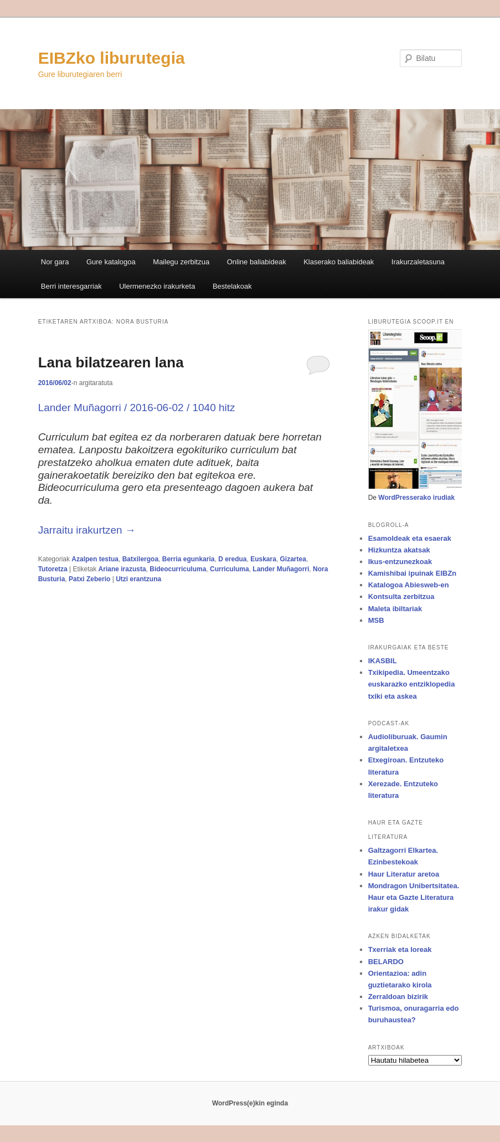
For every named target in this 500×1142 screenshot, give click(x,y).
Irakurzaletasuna (418, 262)
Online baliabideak (256, 262)
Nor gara (55, 262)
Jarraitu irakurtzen (87, 530)
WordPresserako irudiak (416, 497)
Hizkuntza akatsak (399, 550)
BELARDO (386, 961)
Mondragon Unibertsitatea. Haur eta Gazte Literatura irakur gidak (414, 897)
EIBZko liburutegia (111, 58)
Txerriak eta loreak (400, 949)
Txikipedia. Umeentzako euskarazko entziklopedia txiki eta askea (411, 684)
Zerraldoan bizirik (398, 996)
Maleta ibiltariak (395, 609)
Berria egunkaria (188, 559)
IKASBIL (382, 661)
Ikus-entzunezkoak (400, 561)
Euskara (263, 559)
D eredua (232, 559)
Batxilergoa (140, 559)
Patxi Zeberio (89, 579)
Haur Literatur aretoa (404, 874)
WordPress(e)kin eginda (250, 1103)
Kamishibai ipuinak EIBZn (412, 573)
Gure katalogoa (111, 262)
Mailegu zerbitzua (181, 262)
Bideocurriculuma (178, 569)
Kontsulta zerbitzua (401, 596)
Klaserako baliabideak (338, 262)
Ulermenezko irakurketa (157, 286)
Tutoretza (53, 569)
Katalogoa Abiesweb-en (408, 585)
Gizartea (293, 559)
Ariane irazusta (122, 569)
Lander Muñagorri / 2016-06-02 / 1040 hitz (136, 407)
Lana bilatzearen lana (111, 362)
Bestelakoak (232, 286)
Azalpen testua (94, 559)
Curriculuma (229, 569)
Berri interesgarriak (71, 286)
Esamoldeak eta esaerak (409, 538)
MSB (376, 620)
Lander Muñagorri (280, 569)
